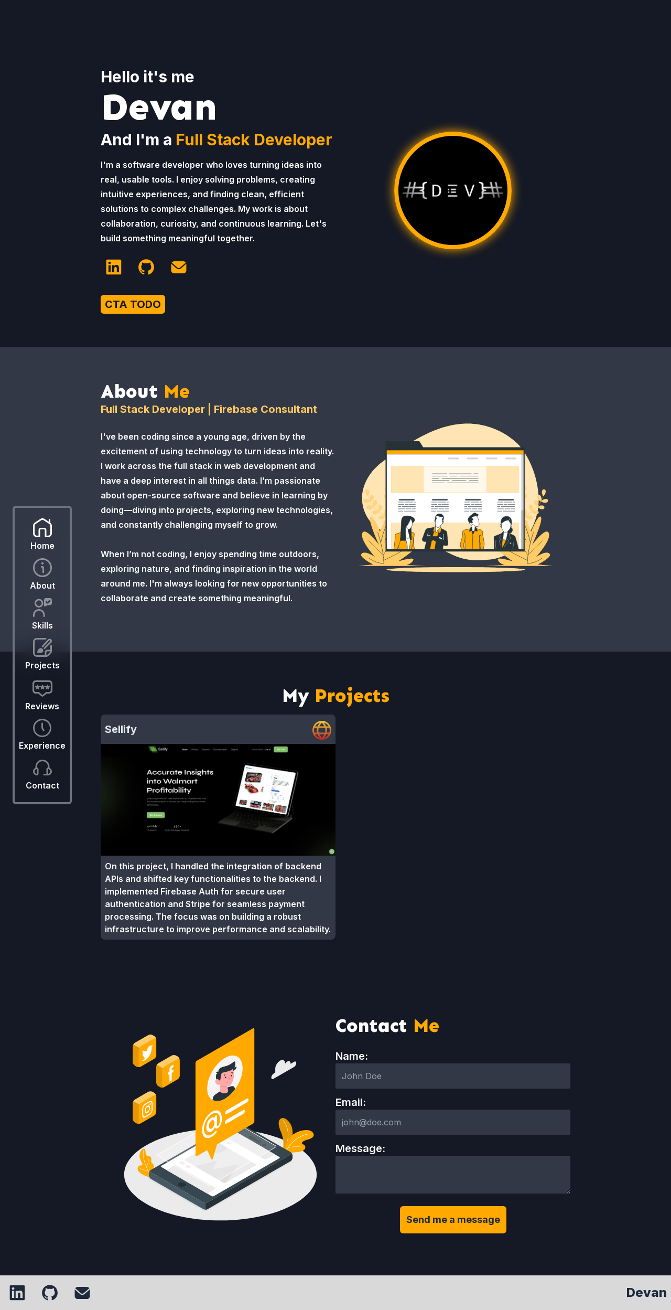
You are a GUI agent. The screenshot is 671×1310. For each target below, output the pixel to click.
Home (42, 545)
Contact (42, 785)
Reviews (42, 706)
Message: (360, 1148)
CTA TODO (133, 304)
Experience (42, 745)
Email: (351, 1102)
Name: (352, 1056)
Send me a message (453, 1219)
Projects (42, 665)
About (42, 585)
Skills (42, 625)
